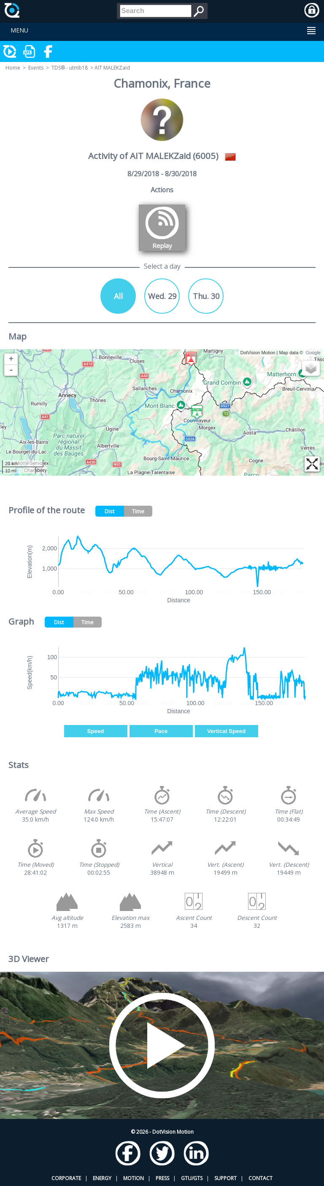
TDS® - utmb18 (69, 67)
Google (313, 352)
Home (12, 67)
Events (35, 67)
